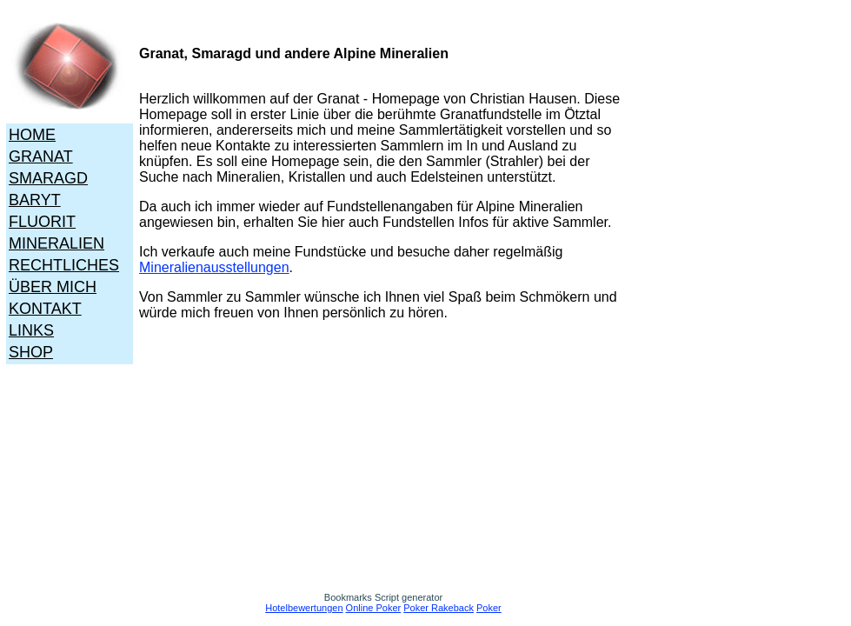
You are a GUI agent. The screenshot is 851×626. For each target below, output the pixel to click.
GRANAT (41, 156)
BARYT (35, 200)
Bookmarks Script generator (383, 597)
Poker (489, 608)
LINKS (31, 330)
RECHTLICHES (64, 265)
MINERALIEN (56, 243)
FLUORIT (42, 221)
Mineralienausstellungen (214, 267)
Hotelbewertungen (303, 608)
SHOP (31, 352)
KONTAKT (45, 308)
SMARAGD (48, 178)
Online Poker (374, 608)
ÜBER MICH (52, 287)
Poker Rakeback (438, 608)
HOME (32, 134)
